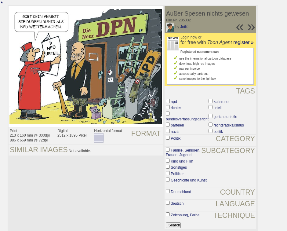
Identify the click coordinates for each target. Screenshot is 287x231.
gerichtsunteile (225, 117)
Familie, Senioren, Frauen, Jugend (183, 152)
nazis (175, 132)
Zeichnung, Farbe (185, 215)
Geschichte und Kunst (188, 180)
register (243, 42)
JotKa (185, 27)
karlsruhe (220, 102)
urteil (217, 108)
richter (176, 108)
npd (174, 102)
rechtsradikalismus (228, 125)
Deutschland (181, 192)
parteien (177, 125)
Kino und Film (182, 161)
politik (218, 132)
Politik (175, 138)
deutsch (177, 203)
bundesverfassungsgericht (187, 119)
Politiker (177, 174)
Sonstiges (179, 167)
